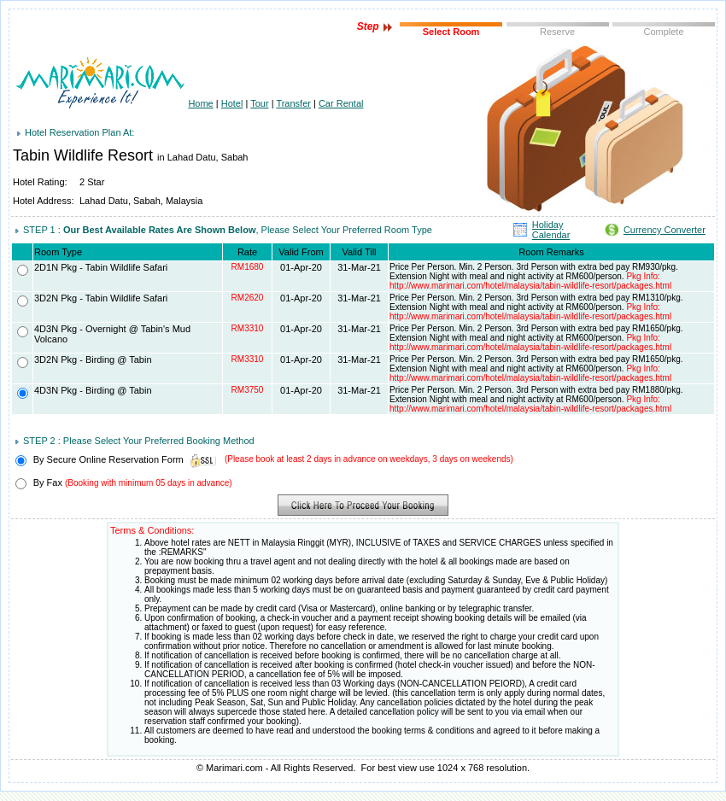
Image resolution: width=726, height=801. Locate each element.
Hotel (232, 103)
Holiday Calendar (551, 229)
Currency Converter (665, 230)
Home (200, 103)
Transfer (293, 103)
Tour (259, 103)
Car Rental (341, 103)
